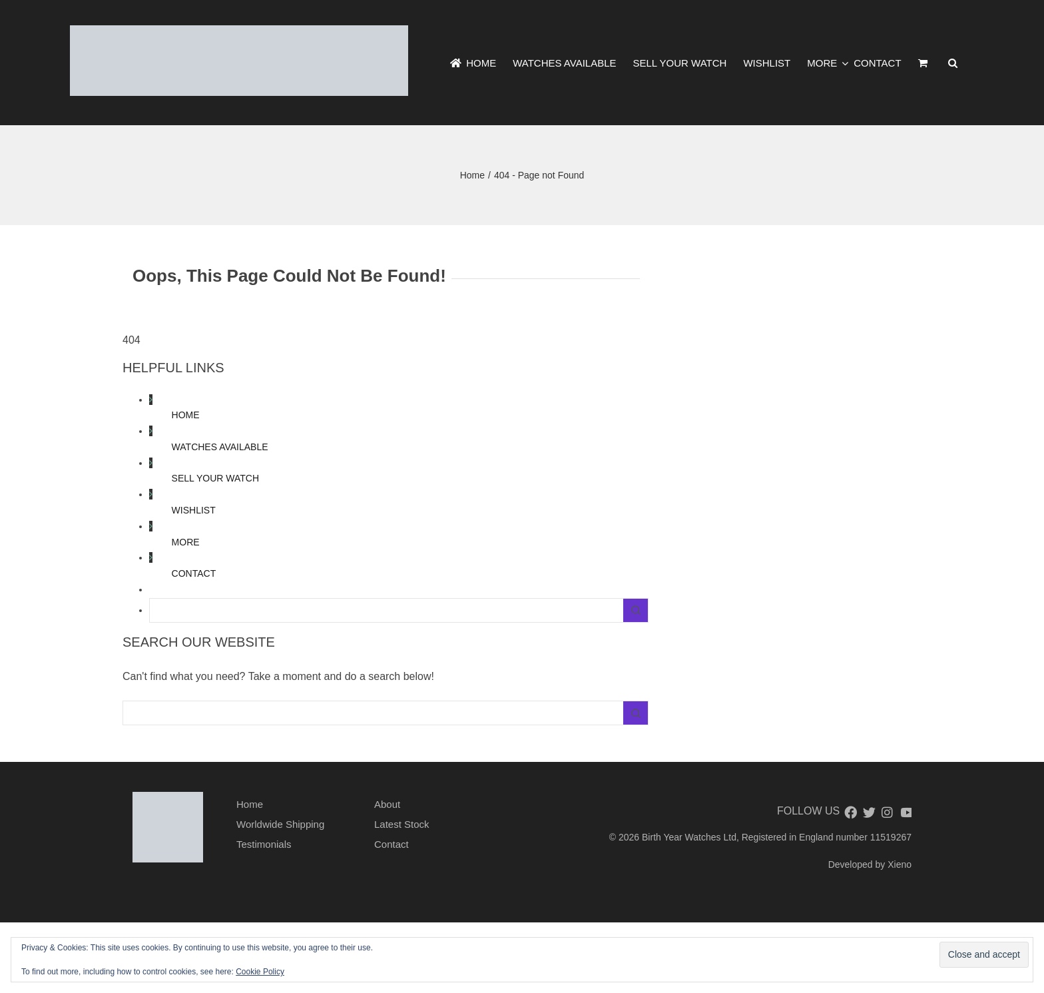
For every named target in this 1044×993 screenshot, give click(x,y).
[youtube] (905, 812)
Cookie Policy (260, 971)
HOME (186, 415)
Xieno (900, 864)
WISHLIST (194, 510)
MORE (186, 542)
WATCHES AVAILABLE (220, 447)
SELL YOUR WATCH (215, 478)
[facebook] (849, 812)
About (387, 804)
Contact (391, 844)
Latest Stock (401, 824)
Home (249, 804)
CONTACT (194, 573)
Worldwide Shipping (280, 824)
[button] (952, 63)
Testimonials (264, 844)
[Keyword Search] (386, 610)
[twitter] (868, 812)
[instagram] (887, 812)
